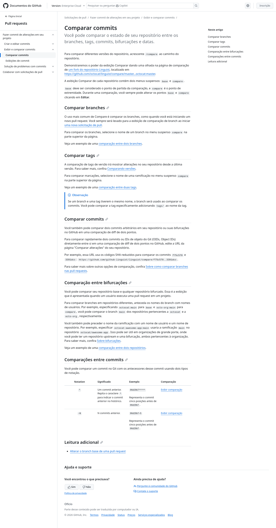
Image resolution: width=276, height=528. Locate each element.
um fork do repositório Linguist (89, 70)
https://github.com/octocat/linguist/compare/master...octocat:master (109, 74)
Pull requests (16, 23)
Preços (131, 515)
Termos (94, 515)
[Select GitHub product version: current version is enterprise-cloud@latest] (68, 5)
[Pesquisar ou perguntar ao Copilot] (142, 5)
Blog (170, 515)
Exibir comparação (171, 389)
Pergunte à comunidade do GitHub (155, 486)
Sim (72, 487)
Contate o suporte (146, 491)
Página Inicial (13, 16)
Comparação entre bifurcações (97, 282)
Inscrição (264, 5)
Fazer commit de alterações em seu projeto (115, 17)
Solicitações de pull (75, 17)
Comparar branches (86, 107)
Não (87, 487)
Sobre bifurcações (109, 341)
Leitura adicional (83, 442)
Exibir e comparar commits (159, 17)
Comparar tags (81, 155)
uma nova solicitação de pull (83, 125)
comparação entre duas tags (117, 187)
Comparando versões (121, 169)
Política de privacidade (75, 493)
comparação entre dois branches (120, 144)
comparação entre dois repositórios (122, 348)
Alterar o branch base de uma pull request (98, 451)
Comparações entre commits (96, 359)
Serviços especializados (151, 515)
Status (121, 515)
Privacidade (108, 515)
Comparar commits (86, 219)
